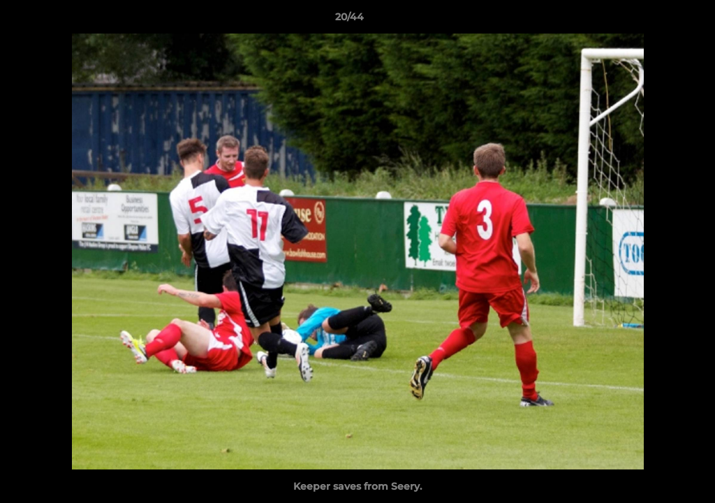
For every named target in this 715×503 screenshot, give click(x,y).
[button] (656, 20)
